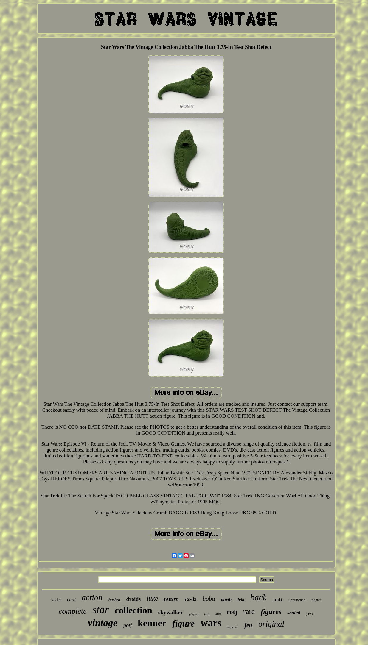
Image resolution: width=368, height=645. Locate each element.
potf (127, 625)
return (171, 599)
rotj (232, 612)
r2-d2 (191, 599)
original (271, 623)
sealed (293, 613)
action (92, 597)
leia (240, 599)
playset (193, 614)
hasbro (114, 600)
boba (209, 598)
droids (133, 599)
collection (133, 610)
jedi (278, 600)
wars (211, 622)
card (71, 599)
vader (56, 599)
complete (73, 611)
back (258, 597)
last (206, 614)
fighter (316, 600)
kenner (152, 623)
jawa (310, 613)
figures (271, 612)
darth (226, 599)
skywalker (170, 612)
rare (249, 611)
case (218, 613)
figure (183, 623)
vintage (102, 623)
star (101, 610)
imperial (232, 627)
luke (152, 598)
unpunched (296, 600)
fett (248, 625)
